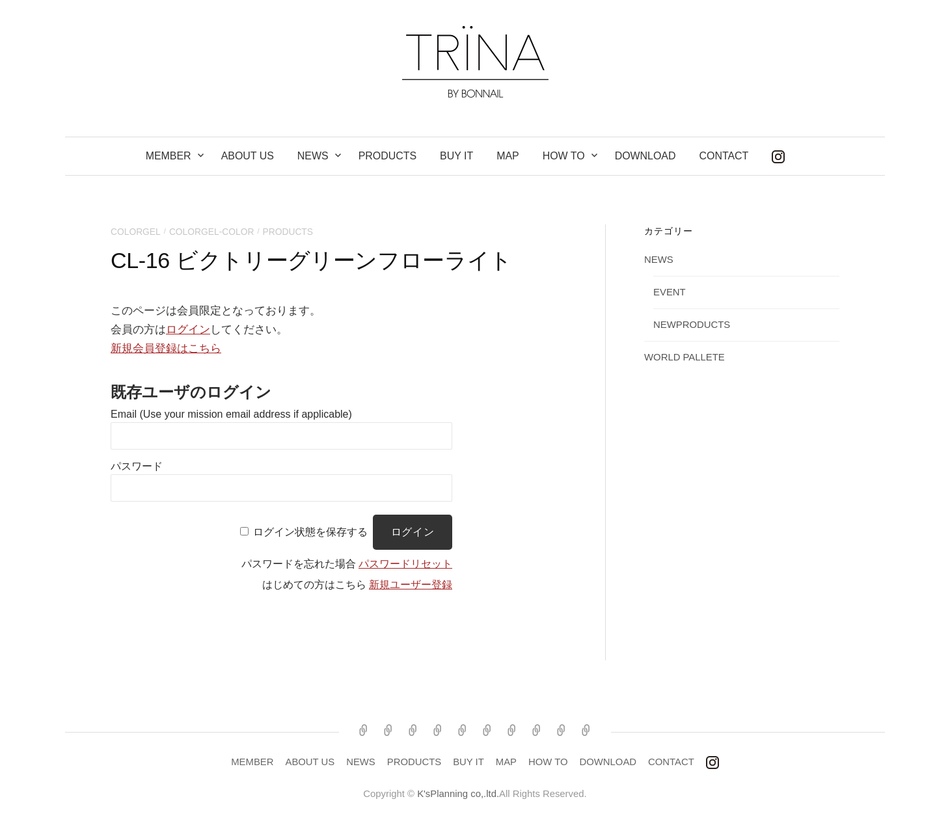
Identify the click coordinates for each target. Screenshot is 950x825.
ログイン (188, 329)
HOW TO (548, 762)
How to (564, 155)
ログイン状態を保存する (310, 531)
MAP (507, 155)
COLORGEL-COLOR (211, 231)
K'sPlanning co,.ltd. (458, 794)
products (288, 231)
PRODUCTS (387, 155)
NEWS (313, 155)
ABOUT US (247, 155)
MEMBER (168, 155)
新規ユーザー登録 (410, 584)
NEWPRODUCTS (691, 324)
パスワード (137, 466)
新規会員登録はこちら (166, 348)
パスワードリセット (405, 563)
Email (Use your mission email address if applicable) (231, 414)
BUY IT (456, 155)
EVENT (669, 292)
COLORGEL (136, 231)
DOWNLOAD (645, 155)
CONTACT (723, 155)
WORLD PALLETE (684, 357)
